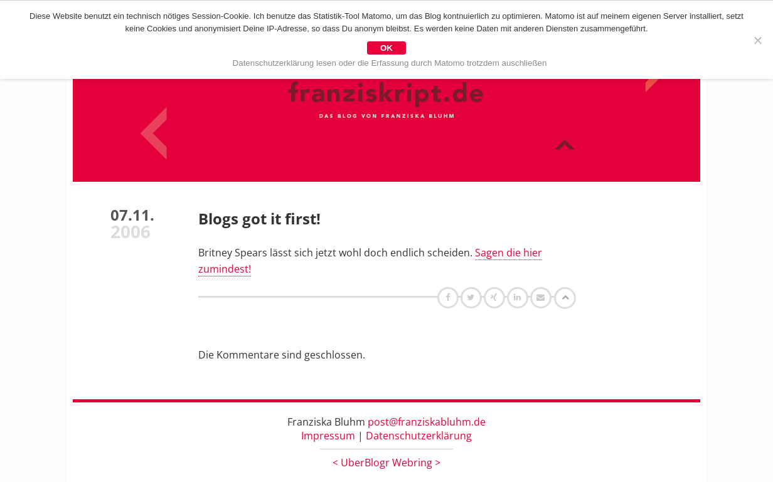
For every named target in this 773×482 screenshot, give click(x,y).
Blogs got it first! (259, 218)
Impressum (328, 436)
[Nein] (757, 40)
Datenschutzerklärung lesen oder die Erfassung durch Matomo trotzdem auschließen (390, 63)
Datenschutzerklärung (419, 436)
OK (386, 48)
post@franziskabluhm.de (427, 422)
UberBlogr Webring (386, 462)
